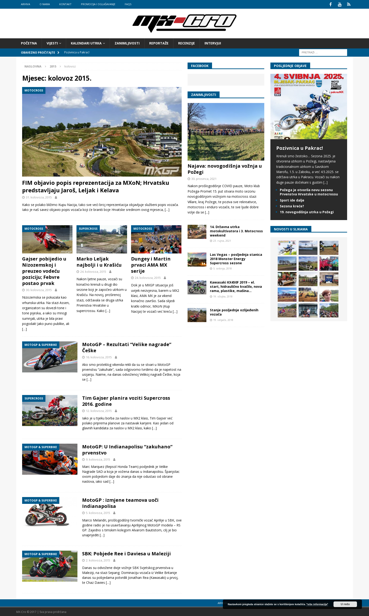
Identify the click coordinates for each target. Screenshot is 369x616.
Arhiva (25, 4)
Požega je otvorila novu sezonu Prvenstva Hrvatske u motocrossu (309, 191)
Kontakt (65, 4)
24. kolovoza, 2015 (93, 271)
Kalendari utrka (86, 42)
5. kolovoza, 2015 (98, 512)
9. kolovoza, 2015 (98, 459)
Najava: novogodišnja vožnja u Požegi (225, 168)
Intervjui (213, 42)
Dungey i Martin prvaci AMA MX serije (151, 264)
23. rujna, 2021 (222, 240)
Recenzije (186, 42)
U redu (345, 604)
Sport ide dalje (292, 199)
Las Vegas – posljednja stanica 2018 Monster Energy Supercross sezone (236, 258)
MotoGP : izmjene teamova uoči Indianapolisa (120, 502)
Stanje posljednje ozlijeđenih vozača (234, 311)
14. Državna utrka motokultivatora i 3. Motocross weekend (236, 230)
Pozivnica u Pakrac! (299, 147)
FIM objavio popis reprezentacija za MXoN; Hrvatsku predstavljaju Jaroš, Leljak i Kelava (95, 185)
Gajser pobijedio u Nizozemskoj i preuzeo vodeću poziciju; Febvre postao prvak (44, 270)
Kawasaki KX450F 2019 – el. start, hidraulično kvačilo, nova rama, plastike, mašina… (236, 286)
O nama (45, 4)
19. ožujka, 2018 (223, 295)
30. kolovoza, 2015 (39, 289)
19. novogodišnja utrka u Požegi (307, 211)
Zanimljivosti (127, 42)
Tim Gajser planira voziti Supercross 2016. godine (126, 400)
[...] (207, 211)
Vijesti (52, 42)
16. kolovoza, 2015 (99, 356)
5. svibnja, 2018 (222, 268)
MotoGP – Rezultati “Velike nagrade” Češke (126, 346)
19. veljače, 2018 (223, 319)
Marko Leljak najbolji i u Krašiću (99, 261)
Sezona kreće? (292, 205)
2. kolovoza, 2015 (98, 560)
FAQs (128, 4)
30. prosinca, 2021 (204, 178)
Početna (29, 42)
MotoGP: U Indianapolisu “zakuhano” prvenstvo (127, 449)
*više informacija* (317, 604)
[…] (167, 209)
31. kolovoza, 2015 (39, 196)
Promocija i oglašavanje (98, 4)
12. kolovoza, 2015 (99, 410)
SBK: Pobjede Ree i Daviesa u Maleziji (126, 553)
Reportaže (158, 42)
